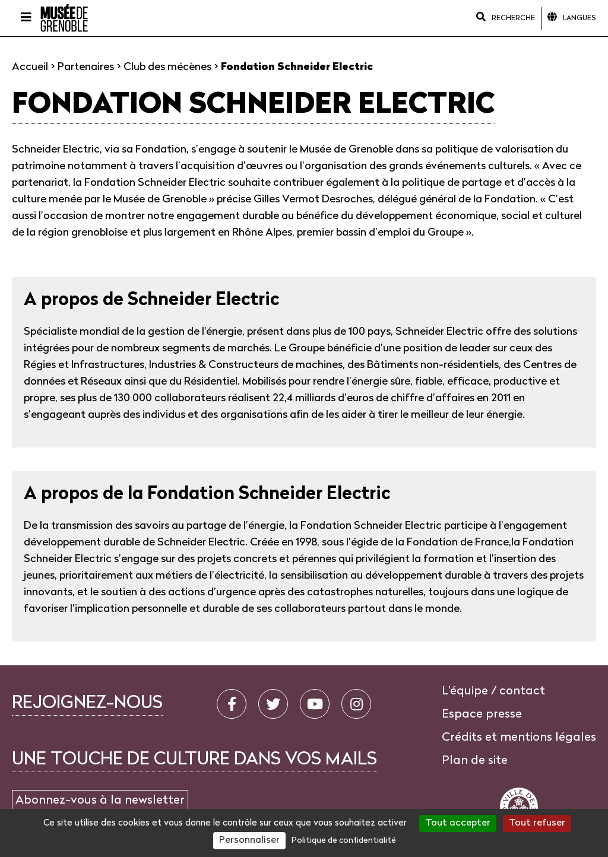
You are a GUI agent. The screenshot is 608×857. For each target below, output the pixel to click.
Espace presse (482, 714)
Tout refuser (537, 823)
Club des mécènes (167, 67)
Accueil (30, 67)
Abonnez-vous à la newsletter (100, 801)
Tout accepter (457, 823)
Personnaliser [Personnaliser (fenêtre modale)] (249, 840)
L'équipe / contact (493, 691)
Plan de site (475, 761)
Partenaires (86, 67)
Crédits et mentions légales (519, 738)
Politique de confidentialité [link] (344, 840)
